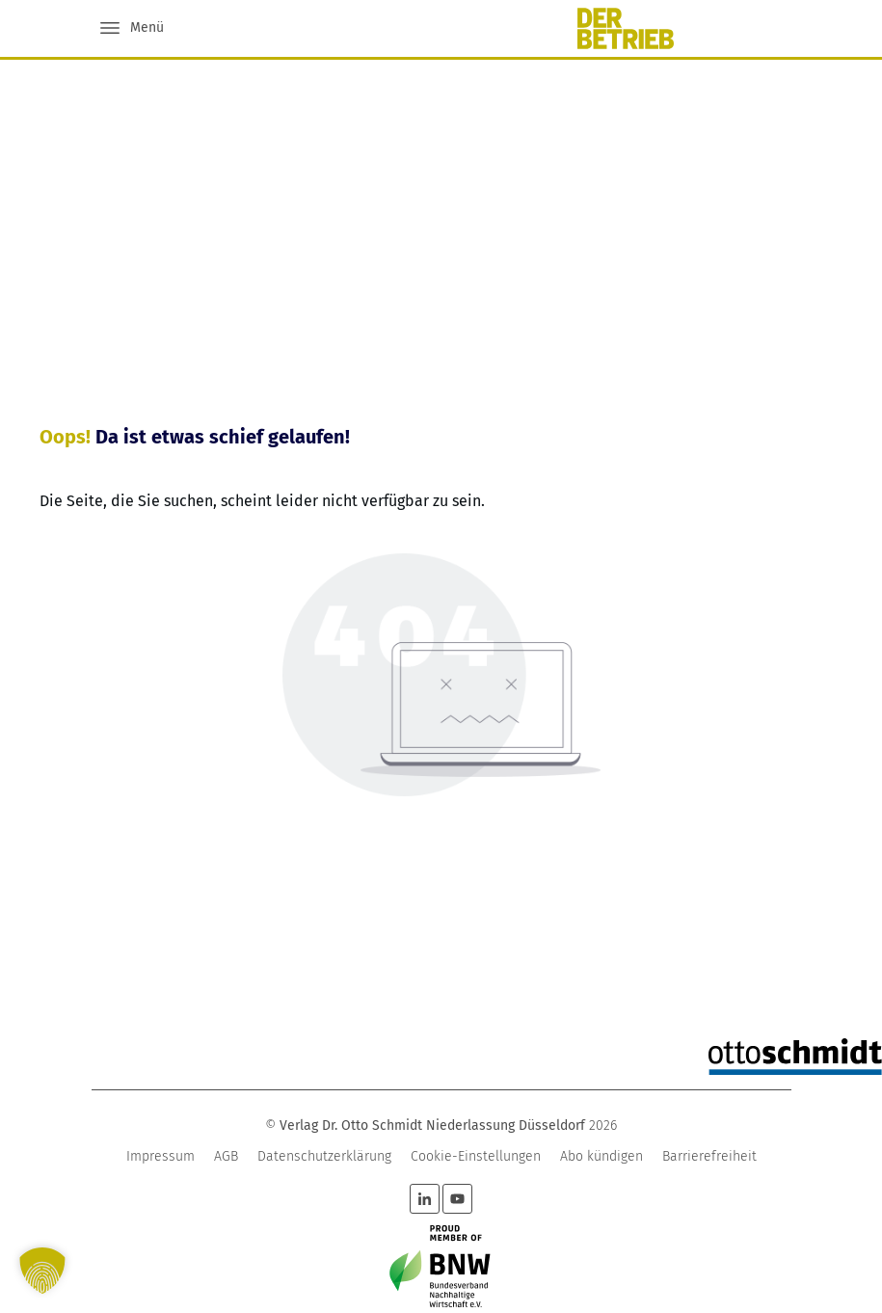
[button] (42, 1270)
